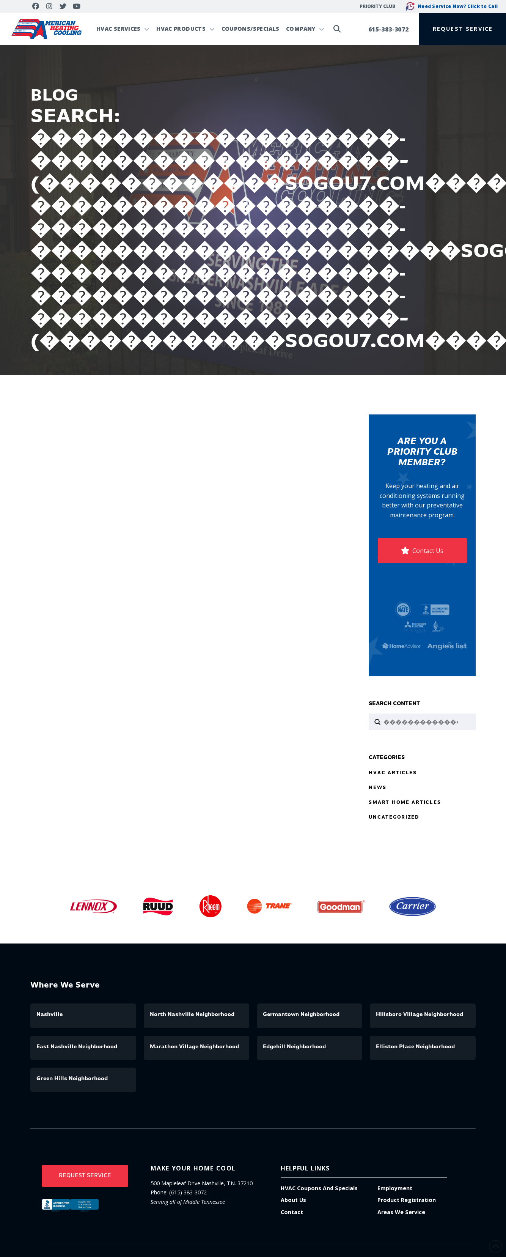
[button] (462, 29)
